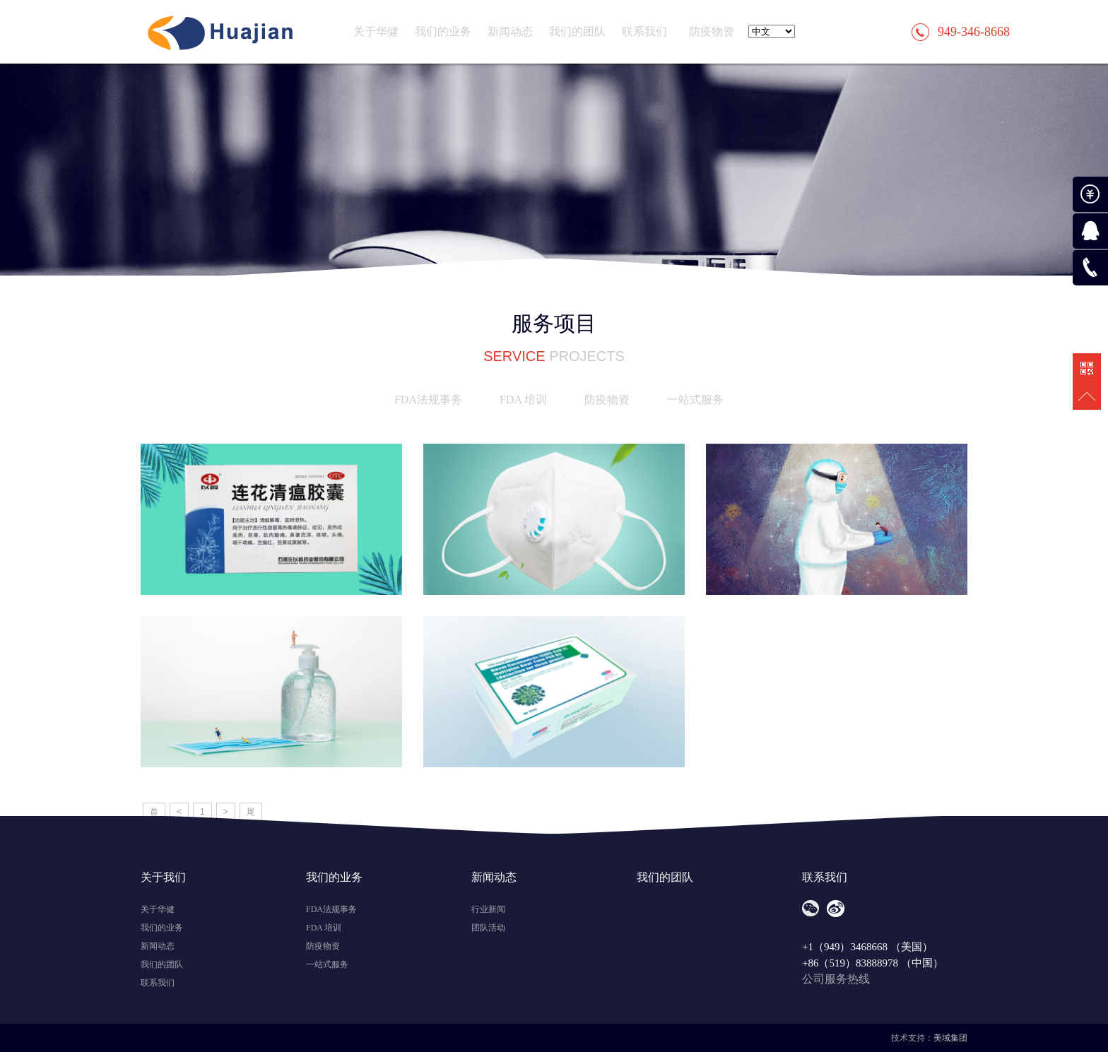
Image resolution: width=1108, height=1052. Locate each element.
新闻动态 (510, 31)
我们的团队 (577, 31)
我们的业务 (443, 31)
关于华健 (376, 31)
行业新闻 (488, 909)
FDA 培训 (523, 400)
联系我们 (644, 31)
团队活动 (488, 928)
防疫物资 (711, 31)
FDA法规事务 (428, 400)
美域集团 (950, 1038)
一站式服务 (695, 400)
